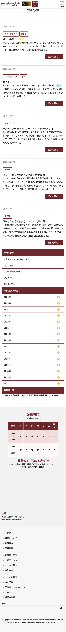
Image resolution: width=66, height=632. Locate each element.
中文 (31, 5)
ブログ (8, 592)
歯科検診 (9, 548)
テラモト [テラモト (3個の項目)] (6, 395)
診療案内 (9, 543)
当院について (11, 538)
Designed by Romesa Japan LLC (47, 622)
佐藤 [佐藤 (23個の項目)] (17, 395)
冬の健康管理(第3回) (12, 272)
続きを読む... (54, 57)
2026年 (7, 297)
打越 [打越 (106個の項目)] (27, 395)
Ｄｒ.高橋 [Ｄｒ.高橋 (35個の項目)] (54, 395)
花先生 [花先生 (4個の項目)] (41, 395)
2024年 (7, 309)
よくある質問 (11, 577)
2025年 (7, 303)
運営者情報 (10, 597)
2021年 (7, 328)
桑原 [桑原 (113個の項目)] (36, 395)
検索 (4, 604)
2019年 (7, 340)
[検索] (60, 608)
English (31, 2)
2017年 (7, 353)
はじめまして (9, 278)
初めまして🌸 (9, 284)
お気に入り (8, 265)
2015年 (7, 365)
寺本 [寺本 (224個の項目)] (22, 395)
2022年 (7, 322)
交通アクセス (11, 560)
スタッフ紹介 (11, 565)
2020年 (7, 334)
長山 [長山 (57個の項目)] (47, 395)
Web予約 (9, 582)
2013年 (7, 377)
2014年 (7, 371)
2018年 (7, 346)
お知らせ (9, 570)
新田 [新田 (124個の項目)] (31, 395)
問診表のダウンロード (15, 587)
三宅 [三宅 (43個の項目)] (13, 395)
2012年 (7, 383)
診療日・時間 (11, 555)
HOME (8, 533)
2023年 (7, 316)
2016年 (7, 359)
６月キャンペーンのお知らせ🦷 (16, 259)
